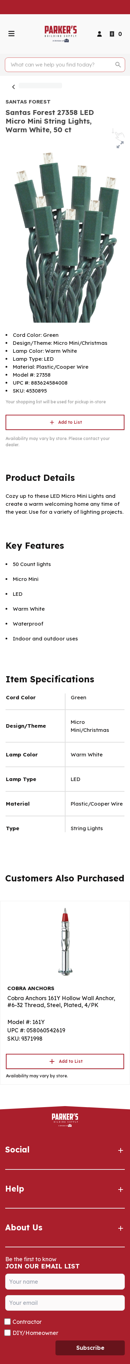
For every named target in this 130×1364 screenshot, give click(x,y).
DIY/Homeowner (35, 1332)
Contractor (27, 1321)
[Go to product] (65, 941)
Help (65, 1188)
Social (65, 1149)
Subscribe (90, 1347)
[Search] (61, 65)
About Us (65, 1227)
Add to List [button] (65, 422)
